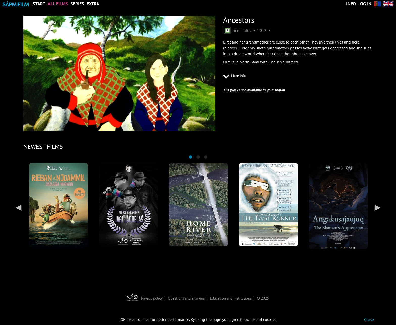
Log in (365, 3)
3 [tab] (205, 157)
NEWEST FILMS (43, 147)
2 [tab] (198, 157)
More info (234, 76)
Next (378, 207)
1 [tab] (190, 157)
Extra (93, 3)
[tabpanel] (58, 205)
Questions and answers (186, 298)
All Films (58, 3)
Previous (18, 207)
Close (369, 319)
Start (39, 3)
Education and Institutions (231, 298)
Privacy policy (152, 298)
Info (351, 3)
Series (77, 3)
